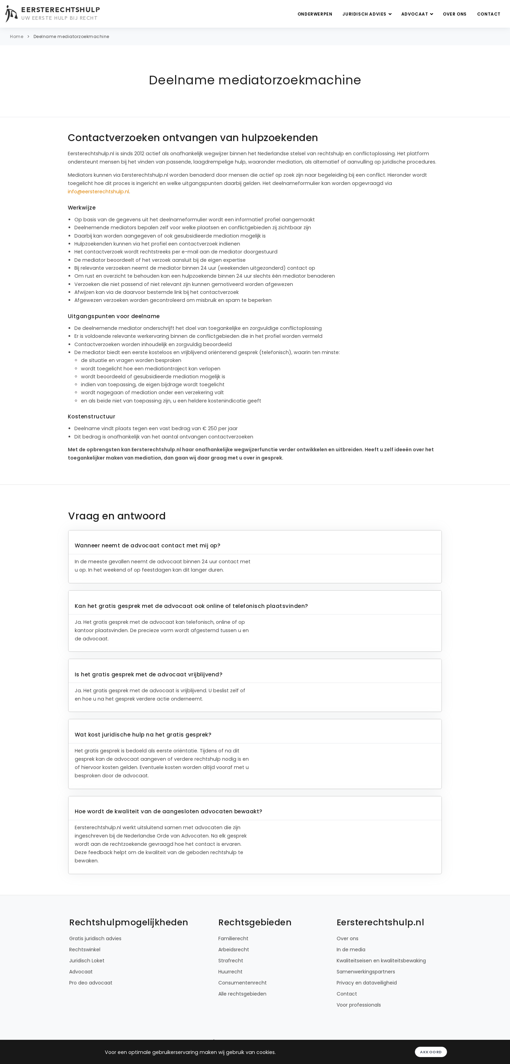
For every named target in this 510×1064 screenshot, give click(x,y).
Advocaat (418, 14)
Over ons (455, 14)
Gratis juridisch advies (95, 938)
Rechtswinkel (84, 949)
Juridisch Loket (86, 960)
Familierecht (233, 938)
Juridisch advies (368, 14)
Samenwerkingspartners (366, 971)
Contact (489, 14)
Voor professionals (359, 1004)
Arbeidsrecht (233, 949)
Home (16, 36)
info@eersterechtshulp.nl (98, 191)
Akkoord (431, 1052)
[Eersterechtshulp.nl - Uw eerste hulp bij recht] (53, 14)
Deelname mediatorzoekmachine (71, 36)
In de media (351, 949)
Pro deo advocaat (90, 982)
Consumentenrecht (242, 982)
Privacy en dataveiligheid (367, 982)
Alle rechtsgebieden (242, 993)
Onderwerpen (315, 14)
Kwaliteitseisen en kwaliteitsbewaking (381, 960)
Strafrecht (230, 960)
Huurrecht (230, 971)
